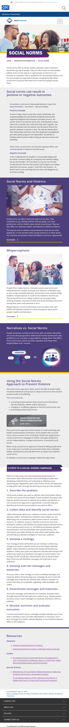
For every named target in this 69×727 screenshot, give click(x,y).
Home (9, 61)
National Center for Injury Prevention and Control (30, 694)
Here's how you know (51, 2)
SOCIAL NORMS (43, 61)
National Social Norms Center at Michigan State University (36, 649)
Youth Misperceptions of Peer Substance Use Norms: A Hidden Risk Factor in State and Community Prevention (35, 679)
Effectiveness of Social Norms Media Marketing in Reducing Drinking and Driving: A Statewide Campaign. (37, 673)
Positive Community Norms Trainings (28, 645)
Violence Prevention (11, 14)
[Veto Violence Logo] (17, 22)
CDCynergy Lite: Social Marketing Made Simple (33, 476)
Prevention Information (24, 61)
